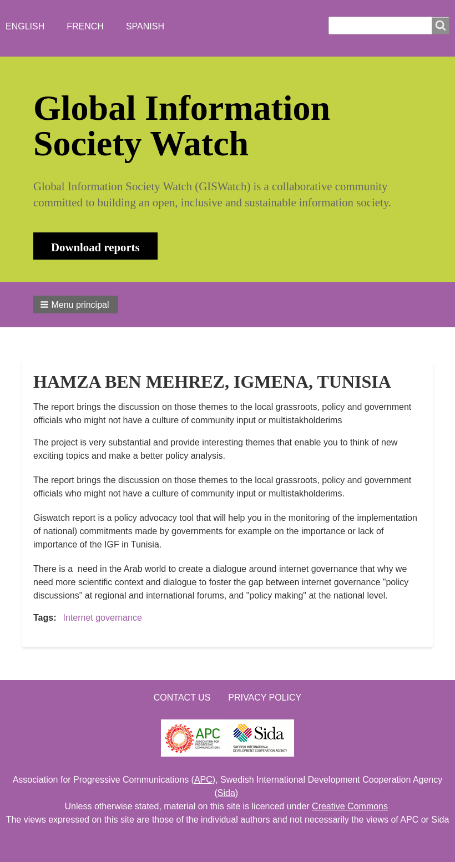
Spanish (145, 26)
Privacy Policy (264, 697)
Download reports (95, 247)
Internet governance (102, 617)
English (25, 26)
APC (203, 779)
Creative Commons (350, 806)
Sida (226, 793)
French (85, 26)
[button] (75, 304)
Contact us (182, 697)
